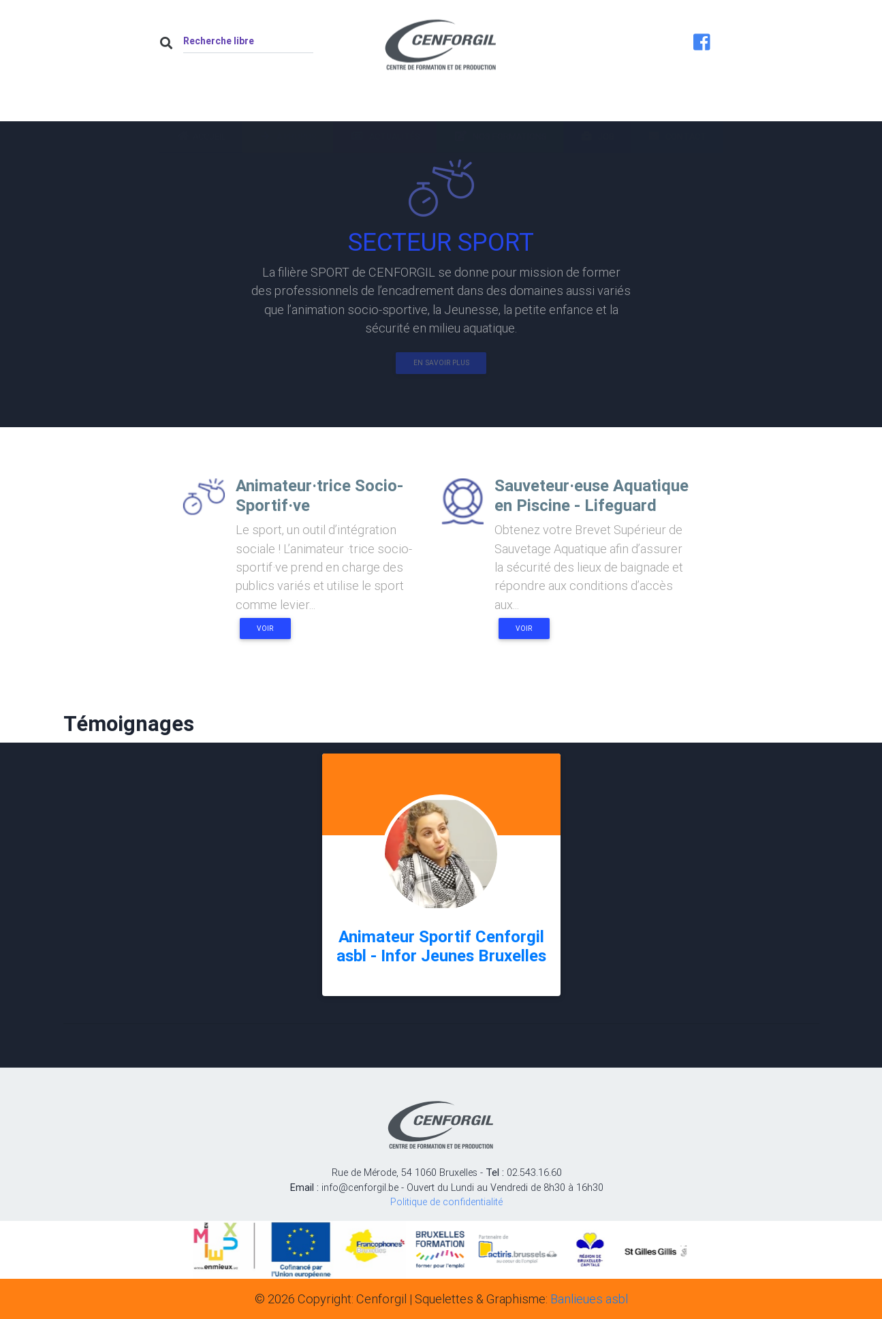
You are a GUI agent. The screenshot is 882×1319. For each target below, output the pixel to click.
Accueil (201, 106)
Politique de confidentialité (446, 1202)
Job (597, 106)
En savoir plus (441, 362)
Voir (265, 628)
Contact (676, 106)
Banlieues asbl (589, 1299)
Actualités (384, 106)
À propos (288, 106)
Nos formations (500, 106)
